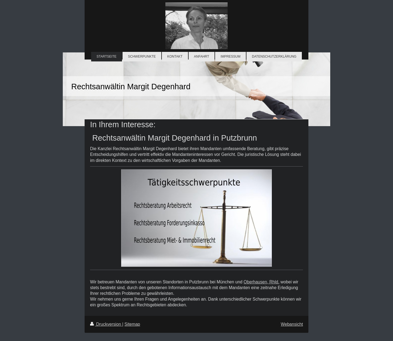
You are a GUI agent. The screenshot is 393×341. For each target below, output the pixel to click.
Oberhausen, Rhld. (261, 282)
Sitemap (132, 324)
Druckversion (106, 324)
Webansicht (292, 324)
